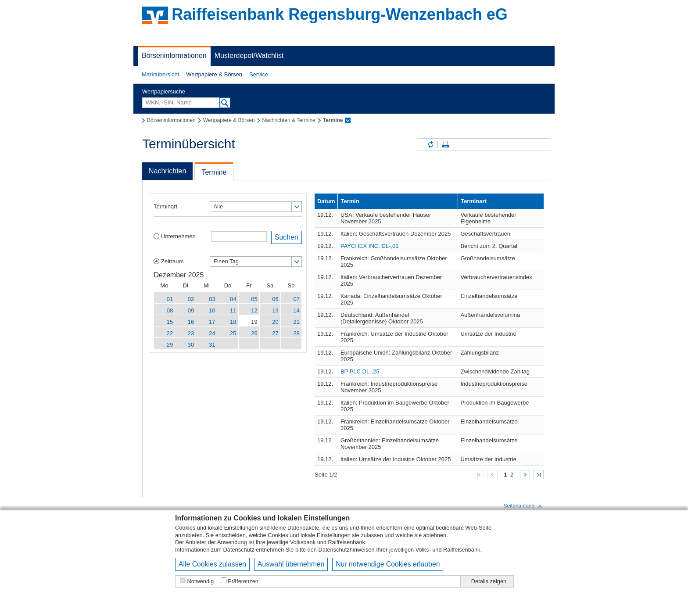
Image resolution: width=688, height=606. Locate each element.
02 (191, 299)
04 (233, 299)
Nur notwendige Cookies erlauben (388, 564)
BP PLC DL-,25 (360, 371)
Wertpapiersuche (163, 91)
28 (297, 333)
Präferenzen (243, 581)
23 (191, 333)
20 (275, 322)
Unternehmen (178, 236)
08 (170, 310)
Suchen (286, 237)
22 (170, 333)
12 (254, 310)
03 (212, 299)
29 (170, 344)
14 (297, 310)
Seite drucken (445, 144)
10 (212, 310)
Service (258, 74)
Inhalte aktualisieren (430, 144)
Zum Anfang (479, 474)
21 (297, 322)
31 (212, 344)
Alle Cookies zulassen (212, 564)
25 (233, 333)
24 (212, 333)
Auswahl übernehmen (291, 564)
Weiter (525, 474)
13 (275, 310)
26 (254, 333)
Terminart (165, 206)
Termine (213, 172)
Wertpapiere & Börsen (214, 74)
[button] (160, 74)
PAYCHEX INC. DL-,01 (369, 246)
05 (254, 299)
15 (170, 322)
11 (233, 310)
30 (191, 344)
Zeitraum (172, 261)
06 (275, 299)
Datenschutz (238, 549)
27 (275, 333)
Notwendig (200, 581)
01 (170, 299)
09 (191, 310)
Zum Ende (538, 474)
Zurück (492, 474)
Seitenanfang (523, 506)
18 (233, 322)
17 (212, 322)
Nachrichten (167, 171)
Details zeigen (488, 581)
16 (191, 322)
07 (297, 299)
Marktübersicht (160, 74)
